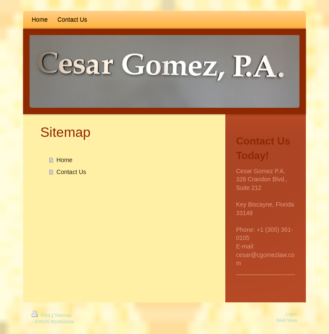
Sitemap (63, 315)
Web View (286, 320)
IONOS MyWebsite (55, 321)
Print (42, 315)
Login (291, 313)
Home (64, 160)
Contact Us (71, 171)
